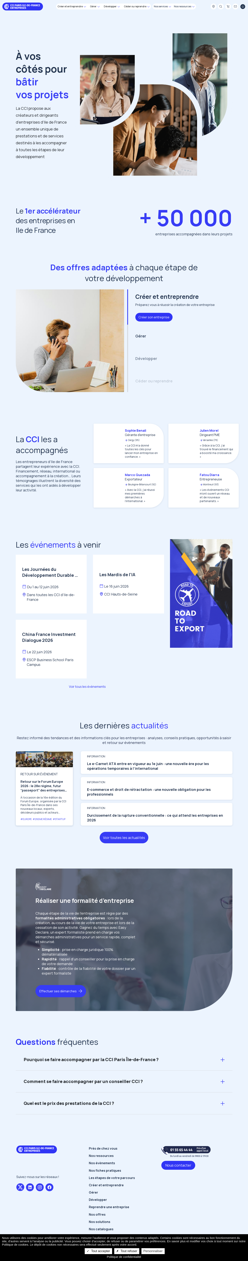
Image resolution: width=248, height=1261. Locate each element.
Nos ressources (101, 1171)
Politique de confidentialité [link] (124, 1256)
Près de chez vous (103, 1164)
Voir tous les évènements (87, 686)
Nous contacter (178, 1180)
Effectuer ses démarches (58, 1007)
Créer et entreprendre (106, 1201)
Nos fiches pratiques (105, 1186)
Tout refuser (126, 1251)
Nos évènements (102, 1178)
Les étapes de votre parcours (112, 1193)
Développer (98, 1215)
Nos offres (97, 1230)
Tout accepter (98, 1251)
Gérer (93, 1208)
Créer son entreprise (153, 317)
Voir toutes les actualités (124, 853)
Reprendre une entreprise (109, 1222)
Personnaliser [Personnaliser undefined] (153, 1251)
